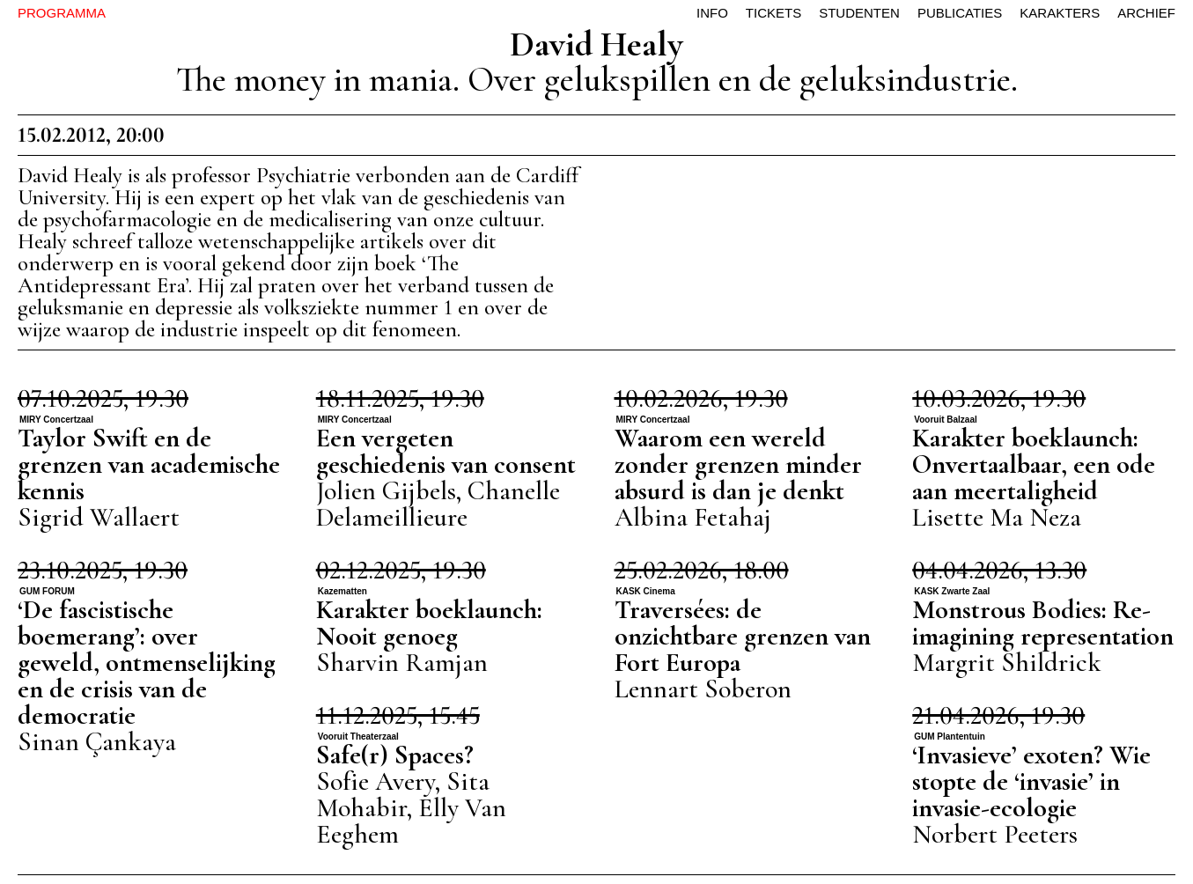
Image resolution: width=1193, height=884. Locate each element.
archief (1146, 12)
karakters (1060, 12)
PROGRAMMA (62, 12)
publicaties (959, 12)
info (712, 12)
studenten (859, 12)
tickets (773, 12)
